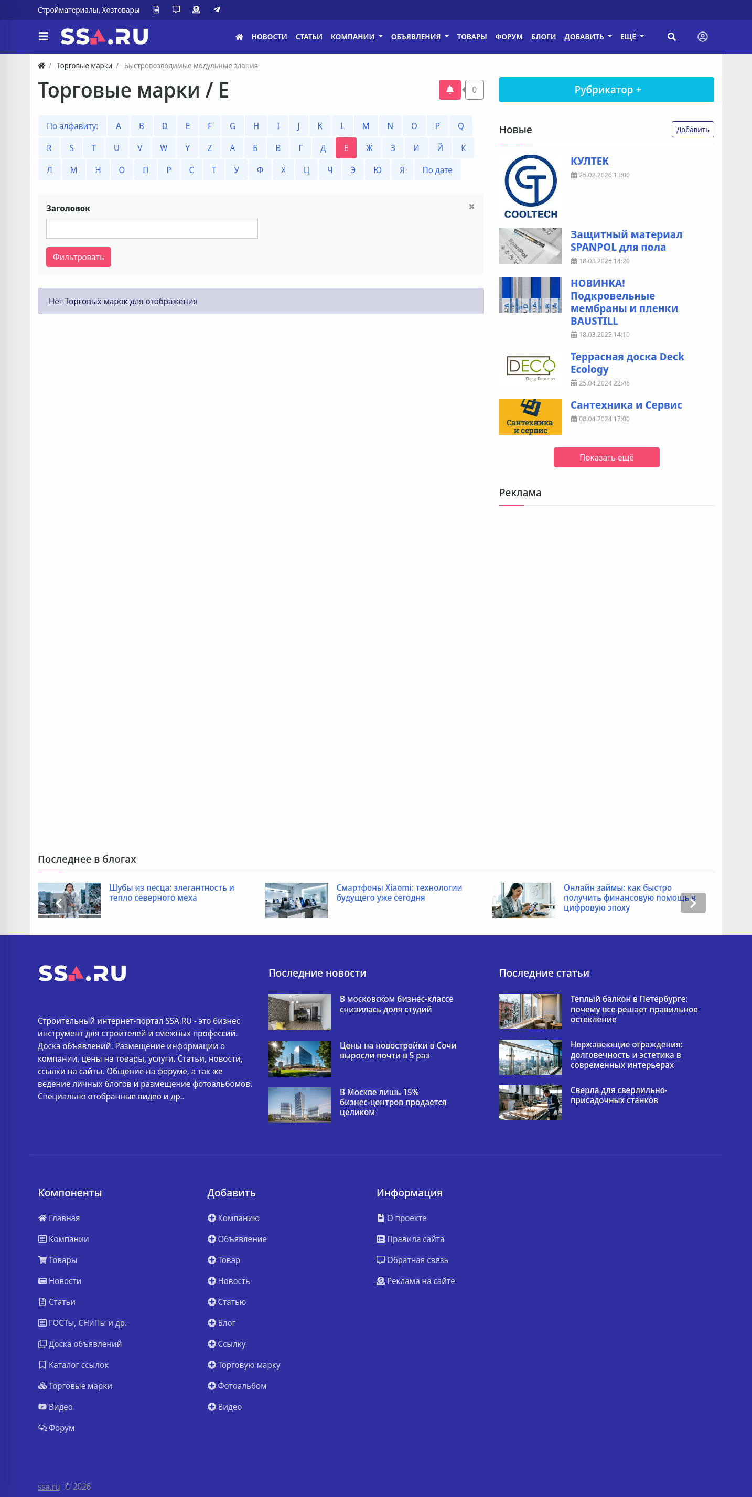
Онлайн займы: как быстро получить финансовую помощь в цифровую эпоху (630, 898)
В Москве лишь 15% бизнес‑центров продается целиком (393, 1102)
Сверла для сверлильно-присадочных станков (619, 1095)
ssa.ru (49, 1486)
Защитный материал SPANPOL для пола (627, 240)
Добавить (693, 129)
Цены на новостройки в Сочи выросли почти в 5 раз (398, 1051)
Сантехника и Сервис (626, 405)
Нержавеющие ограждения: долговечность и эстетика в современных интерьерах (627, 1055)
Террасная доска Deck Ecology (627, 363)
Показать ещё (606, 457)
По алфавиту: (72, 126)
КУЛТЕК (590, 161)
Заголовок (68, 208)
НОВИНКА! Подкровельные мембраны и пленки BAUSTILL (624, 302)
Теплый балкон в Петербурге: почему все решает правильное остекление (634, 1009)
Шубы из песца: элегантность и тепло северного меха (171, 893)
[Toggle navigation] (702, 36)
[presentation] (58, 903)
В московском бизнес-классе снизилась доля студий (397, 1004)
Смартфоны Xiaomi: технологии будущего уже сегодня (400, 893)
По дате (438, 170)
